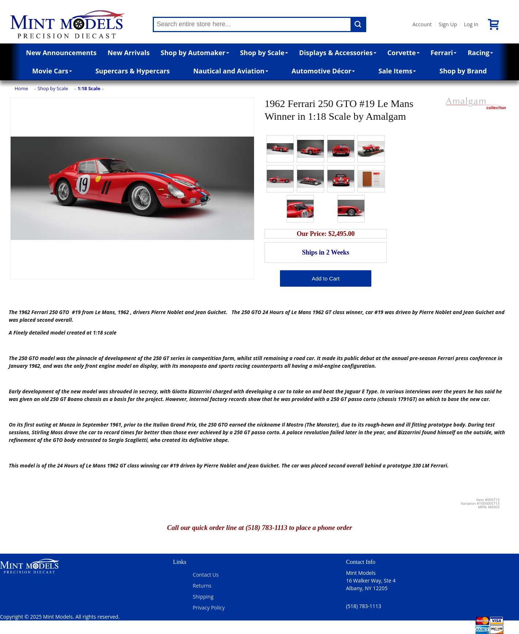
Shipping (203, 596)
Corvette (403, 52)
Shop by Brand (463, 70)
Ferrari (444, 52)
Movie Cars (52, 70)
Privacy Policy (208, 607)
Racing (480, 52)
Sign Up (448, 24)
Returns (202, 585)
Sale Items (397, 70)
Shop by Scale (264, 52)
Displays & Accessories (337, 52)
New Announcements (61, 52)
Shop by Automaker (195, 52)
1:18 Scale (89, 88)
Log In (471, 24)
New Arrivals (128, 52)
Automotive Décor (323, 70)
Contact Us (206, 574)
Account (422, 24)
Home (21, 88)
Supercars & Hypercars (132, 70)
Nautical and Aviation (230, 70)
